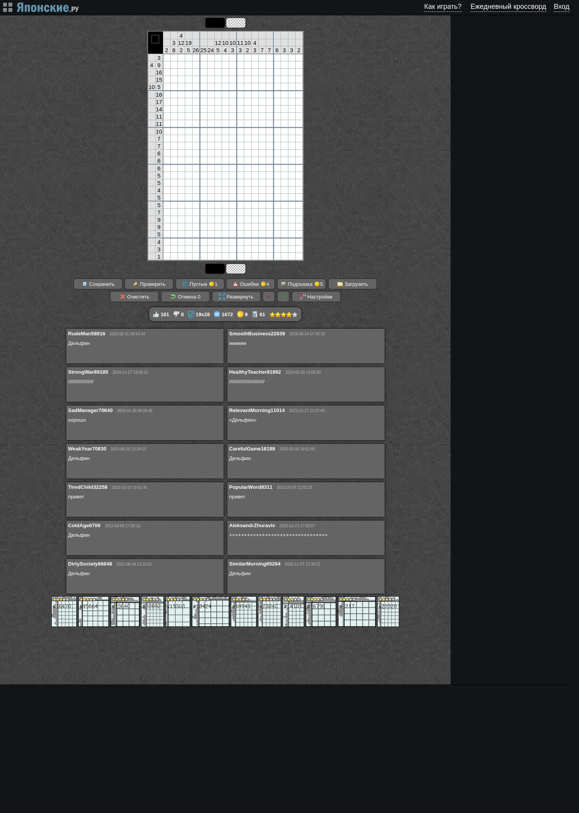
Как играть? (442, 6)
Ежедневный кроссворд (508, 6)
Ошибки (250, 284)
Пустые (200, 284)
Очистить (135, 297)
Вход (561, 6)
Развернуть (236, 297)
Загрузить (352, 284)
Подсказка (301, 284)
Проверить (148, 284)
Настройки (316, 297)
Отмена (185, 297)
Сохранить (98, 284)
